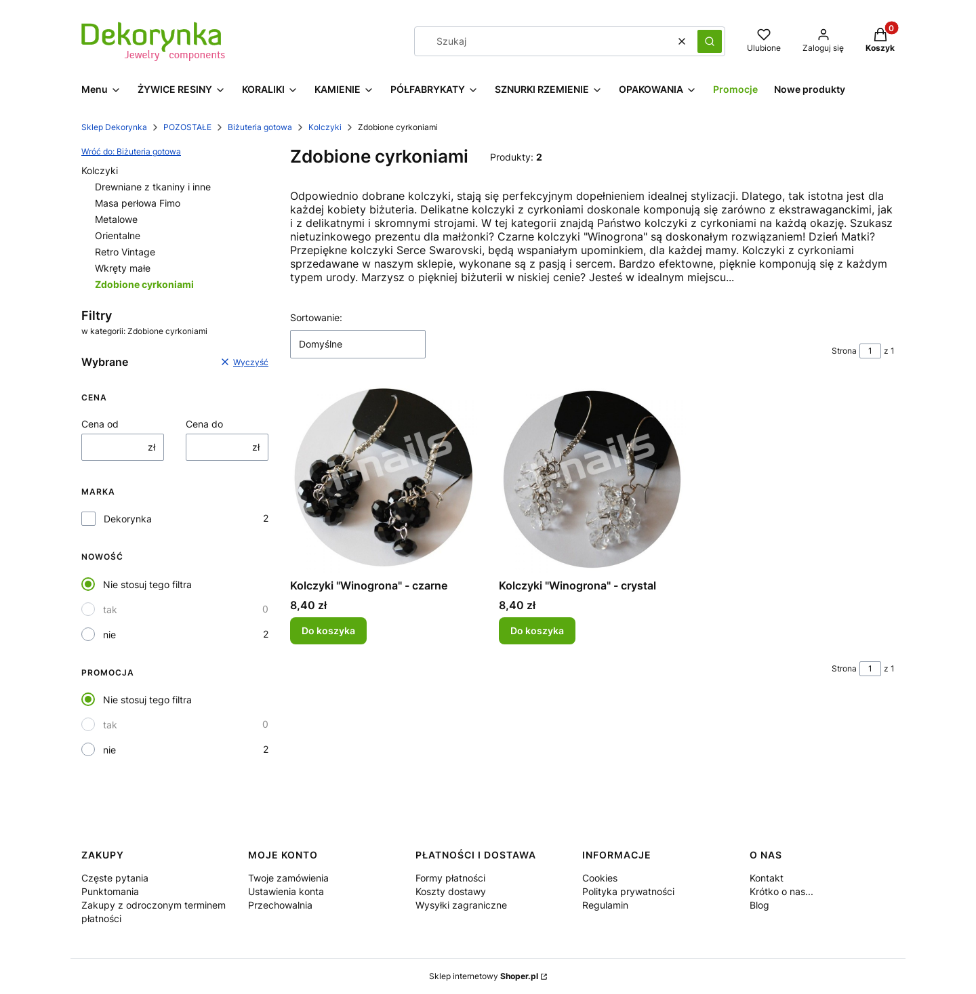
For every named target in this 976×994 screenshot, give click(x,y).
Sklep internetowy (483, 976)
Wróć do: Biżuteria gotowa (131, 151)
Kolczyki (325, 127)
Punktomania (110, 891)
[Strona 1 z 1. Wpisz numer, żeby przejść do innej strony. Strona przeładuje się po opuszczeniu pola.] (870, 351)
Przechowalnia (280, 905)
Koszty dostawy (450, 891)
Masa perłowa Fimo (137, 203)
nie (109, 634)
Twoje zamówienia (288, 878)
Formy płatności (450, 878)
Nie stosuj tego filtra (147, 584)
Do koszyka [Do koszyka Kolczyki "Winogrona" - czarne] (328, 631)
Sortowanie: (316, 317)
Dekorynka (128, 518)
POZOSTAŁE (187, 127)
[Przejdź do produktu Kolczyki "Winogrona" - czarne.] (383, 479)
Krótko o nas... (781, 891)
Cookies (599, 878)
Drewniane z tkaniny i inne (153, 186)
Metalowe (116, 219)
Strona (844, 351)
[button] (709, 41)
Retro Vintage (125, 251)
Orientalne (117, 235)
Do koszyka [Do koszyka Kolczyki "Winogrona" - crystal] (537, 631)
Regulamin (605, 905)
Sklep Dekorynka (114, 127)
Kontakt (767, 878)
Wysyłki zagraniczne (461, 905)
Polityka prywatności (628, 891)
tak (110, 609)
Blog (759, 905)
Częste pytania (114, 878)
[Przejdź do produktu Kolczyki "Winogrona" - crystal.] (592, 479)
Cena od (100, 424)
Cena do (204, 424)
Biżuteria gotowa (260, 127)
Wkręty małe (122, 268)
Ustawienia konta (286, 891)
